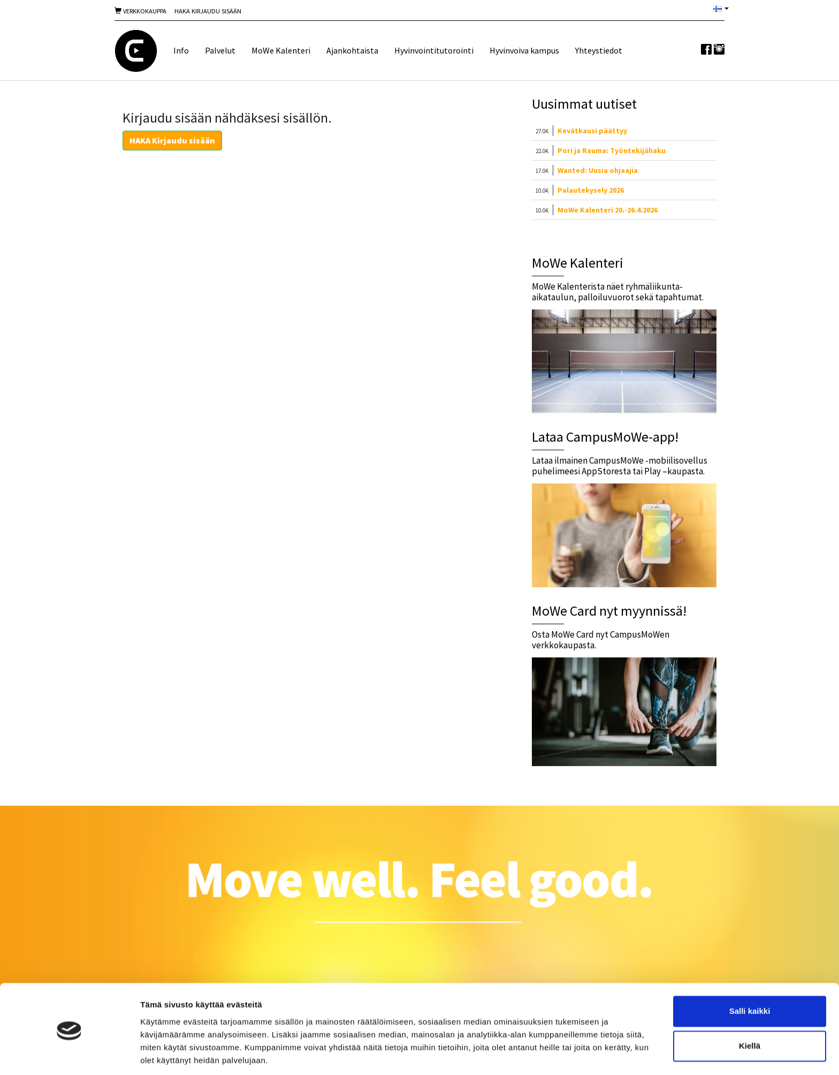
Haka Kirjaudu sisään (207, 11)
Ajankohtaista (352, 50)
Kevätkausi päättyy (592, 130)
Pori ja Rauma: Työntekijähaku (612, 150)
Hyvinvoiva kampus (524, 50)
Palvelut (220, 50)
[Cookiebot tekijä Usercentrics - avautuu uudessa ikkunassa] (69, 1054)
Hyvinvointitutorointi (434, 50)
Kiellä (749, 1010)
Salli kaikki (750, 975)
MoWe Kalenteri (280, 50)
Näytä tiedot (163, 1053)
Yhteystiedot (598, 50)
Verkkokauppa (140, 11)
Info (181, 50)
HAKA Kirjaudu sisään (172, 140)
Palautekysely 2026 (591, 190)
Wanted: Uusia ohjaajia (598, 170)
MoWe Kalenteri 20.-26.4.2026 (608, 210)
